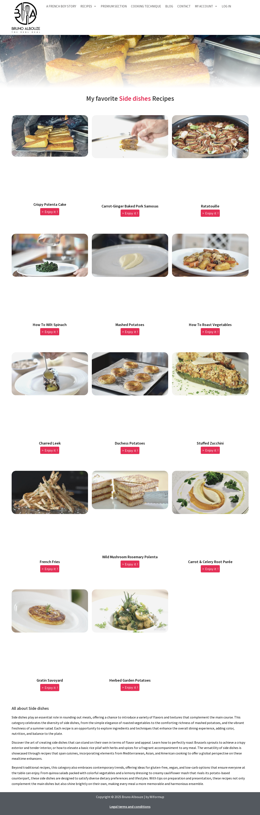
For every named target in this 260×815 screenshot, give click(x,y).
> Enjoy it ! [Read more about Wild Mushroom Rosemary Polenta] (130, 564)
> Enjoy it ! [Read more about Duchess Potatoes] (130, 450)
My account (206, 6)
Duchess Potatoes (130, 443)
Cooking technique (146, 6)
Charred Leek (50, 443)
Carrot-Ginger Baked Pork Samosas (130, 206)
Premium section (114, 6)
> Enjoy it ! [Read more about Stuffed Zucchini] (210, 450)
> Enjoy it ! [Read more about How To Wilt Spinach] (50, 332)
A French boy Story (61, 6)
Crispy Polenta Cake (49, 204)
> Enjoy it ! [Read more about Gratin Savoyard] (50, 687)
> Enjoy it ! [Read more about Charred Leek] (50, 450)
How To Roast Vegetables (210, 324)
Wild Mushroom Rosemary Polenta (130, 556)
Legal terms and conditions (130, 806)
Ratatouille (210, 206)
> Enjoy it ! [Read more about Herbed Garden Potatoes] (130, 687)
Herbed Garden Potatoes (130, 680)
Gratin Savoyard (50, 680)
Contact (184, 6)
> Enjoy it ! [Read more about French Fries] (50, 569)
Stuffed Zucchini (210, 443)
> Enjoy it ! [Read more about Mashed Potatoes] (130, 332)
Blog (169, 6)
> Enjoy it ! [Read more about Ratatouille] (210, 213)
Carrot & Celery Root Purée (210, 561)
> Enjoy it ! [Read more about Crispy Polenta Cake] (50, 212)
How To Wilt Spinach (50, 324)
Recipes (88, 6)
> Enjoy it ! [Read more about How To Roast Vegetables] (210, 332)
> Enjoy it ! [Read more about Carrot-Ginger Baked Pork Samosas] (130, 213)
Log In (226, 6)
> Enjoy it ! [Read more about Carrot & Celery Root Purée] (210, 569)
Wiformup (157, 797)
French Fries (50, 561)
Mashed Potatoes (130, 324)
